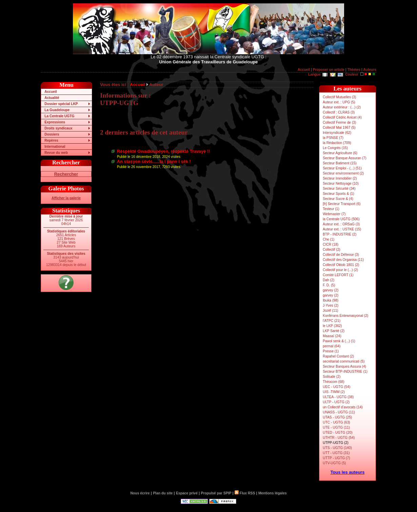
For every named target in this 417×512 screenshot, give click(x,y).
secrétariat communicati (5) (343, 361)
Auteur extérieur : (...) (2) (342, 107)
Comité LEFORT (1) (338, 275)
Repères (51, 140)
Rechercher (66, 174)
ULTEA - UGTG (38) (338, 397)
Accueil (304, 69)
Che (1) (328, 239)
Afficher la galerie (66, 198)
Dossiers (51, 134)
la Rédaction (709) (337, 143)
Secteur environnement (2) (343, 173)
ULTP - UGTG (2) (336, 402)
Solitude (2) (331, 376)
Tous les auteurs (348, 472)
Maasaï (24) (332, 336)
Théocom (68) (333, 382)
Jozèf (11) (330, 310)
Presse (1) (331, 351)
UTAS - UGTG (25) (337, 417)
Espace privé (187, 493)
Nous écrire (140, 493)
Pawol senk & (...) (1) (339, 341)
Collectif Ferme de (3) (339, 122)
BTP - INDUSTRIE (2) (339, 234)
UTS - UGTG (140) (337, 448)
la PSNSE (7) (333, 138)
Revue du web (56, 153)
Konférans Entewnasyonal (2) (345, 316)
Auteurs (369, 69)
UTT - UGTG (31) (336, 453)
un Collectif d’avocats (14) (343, 407)
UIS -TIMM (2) (334, 392)
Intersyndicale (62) (337, 133)
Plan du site (163, 493)
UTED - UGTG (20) (338, 432)
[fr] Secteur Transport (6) (341, 204)
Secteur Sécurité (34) (339, 188)
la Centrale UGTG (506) (341, 219)
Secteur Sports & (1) (338, 194)
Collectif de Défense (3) (341, 255)
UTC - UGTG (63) (336, 422)
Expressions (54, 122)
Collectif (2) (331, 249)
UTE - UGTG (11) (336, 427)
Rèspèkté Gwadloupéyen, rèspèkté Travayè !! (163, 151)
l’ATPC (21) (331, 321)
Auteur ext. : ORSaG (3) (341, 224)
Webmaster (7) (334, 214)
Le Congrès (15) (335, 148)
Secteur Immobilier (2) (340, 178)
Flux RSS (245, 493)
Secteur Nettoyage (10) (341, 183)
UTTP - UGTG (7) (336, 458)
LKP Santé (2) (333, 331)
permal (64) (331, 346)
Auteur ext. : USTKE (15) (342, 229)
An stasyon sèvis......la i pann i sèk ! (154, 161)
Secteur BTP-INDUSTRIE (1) (345, 371)
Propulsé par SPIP (216, 493)
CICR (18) (330, 244)
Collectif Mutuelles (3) (339, 97)
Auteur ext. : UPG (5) (339, 102)
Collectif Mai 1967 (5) (339, 127)
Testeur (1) (331, 209)
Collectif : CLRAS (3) (339, 112)
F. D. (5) (329, 285)
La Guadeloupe (57, 110)
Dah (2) (328, 280)
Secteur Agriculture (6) (340, 153)
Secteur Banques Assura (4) (344, 366)
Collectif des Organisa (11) (343, 260)
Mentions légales (272, 493)
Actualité (51, 98)
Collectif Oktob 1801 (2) (341, 265)
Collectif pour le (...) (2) (340, 270)
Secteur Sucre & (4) (338, 199)
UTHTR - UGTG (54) (339, 437)
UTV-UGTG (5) (334, 463)
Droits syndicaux (58, 128)
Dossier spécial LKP (61, 104)
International (54, 146)
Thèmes (353, 69)
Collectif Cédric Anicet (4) (342, 117)
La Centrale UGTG (59, 116)
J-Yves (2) (330, 305)
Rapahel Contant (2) (338, 356)
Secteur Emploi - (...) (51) (342, 168)
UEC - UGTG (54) (336, 387)
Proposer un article (328, 69)
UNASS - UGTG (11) (339, 412)
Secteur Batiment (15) (340, 163)
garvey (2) (330, 290)
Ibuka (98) (330, 300)
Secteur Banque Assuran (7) (344, 158)
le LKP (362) (332, 326)
